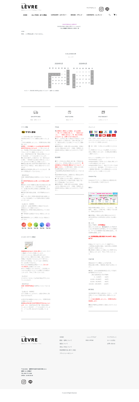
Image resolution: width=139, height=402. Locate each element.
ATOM (96, 340)
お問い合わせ (112, 344)
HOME (25, 15)
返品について (69, 344)
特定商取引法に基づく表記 (73, 350)
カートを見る (112, 340)
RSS (91, 340)
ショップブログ (95, 337)
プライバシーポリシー (72, 353)
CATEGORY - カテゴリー (58, 15)
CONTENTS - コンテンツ (94, 15)
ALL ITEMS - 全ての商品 (39, 15)
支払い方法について (71, 347)
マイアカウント (91, 8)
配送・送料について (71, 340)
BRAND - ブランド (76, 15)
